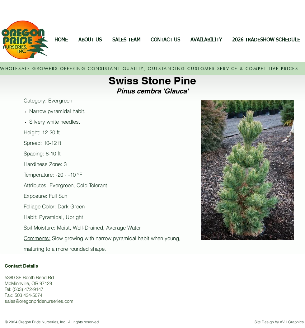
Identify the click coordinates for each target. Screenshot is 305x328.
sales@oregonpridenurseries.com (39, 301)
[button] (206, 40)
